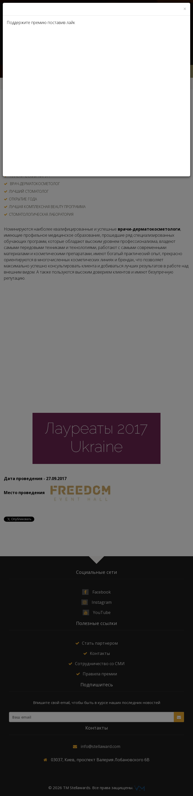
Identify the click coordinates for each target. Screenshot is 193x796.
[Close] (184, 9)
